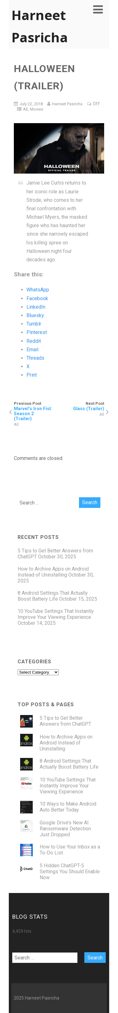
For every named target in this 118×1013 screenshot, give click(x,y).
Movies (36, 109)
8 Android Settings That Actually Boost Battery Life (53, 596)
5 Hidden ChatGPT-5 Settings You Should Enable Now (70, 871)
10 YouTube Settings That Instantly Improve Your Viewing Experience (56, 614)
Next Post (81, 406)
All (25, 109)
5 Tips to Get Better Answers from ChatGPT (65, 721)
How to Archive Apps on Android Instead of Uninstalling (53, 572)
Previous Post (36, 411)
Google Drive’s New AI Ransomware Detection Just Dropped (65, 829)
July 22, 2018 (31, 104)
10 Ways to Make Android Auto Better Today (68, 807)
